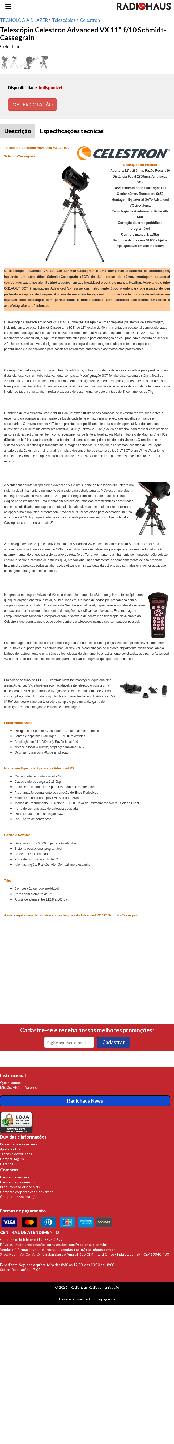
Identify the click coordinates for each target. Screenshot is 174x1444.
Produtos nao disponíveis (20, 1187)
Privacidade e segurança (18, 1144)
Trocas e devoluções (16, 1154)
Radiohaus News (85, 1101)
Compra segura (12, 1159)
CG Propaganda (102, 1299)
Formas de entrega (14, 1177)
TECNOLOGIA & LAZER (24, 20)
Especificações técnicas (72, 131)
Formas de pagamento (17, 1182)
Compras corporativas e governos (26, 1192)
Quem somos (10, 1083)
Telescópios (64, 20)
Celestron (90, 20)
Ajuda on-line (10, 1149)
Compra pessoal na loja (18, 1197)
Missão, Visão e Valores (18, 1087)
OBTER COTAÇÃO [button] (32, 104)
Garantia (7, 1164)
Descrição (17, 131)
